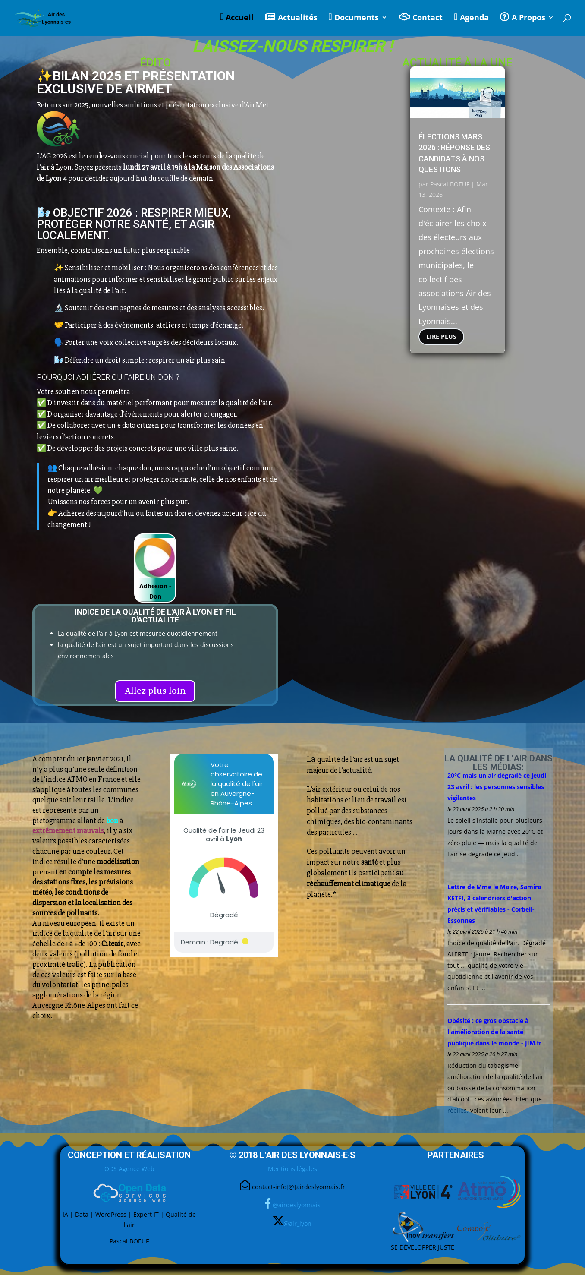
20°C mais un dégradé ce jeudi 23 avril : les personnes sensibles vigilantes (496, 786)
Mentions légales (292, 1169)
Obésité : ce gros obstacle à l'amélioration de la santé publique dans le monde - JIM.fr (494, 1031)
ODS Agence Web (129, 1169)
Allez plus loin (155, 690)
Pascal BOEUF (449, 184)
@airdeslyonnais (297, 1205)
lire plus (441, 336)
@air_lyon (297, 1223)
